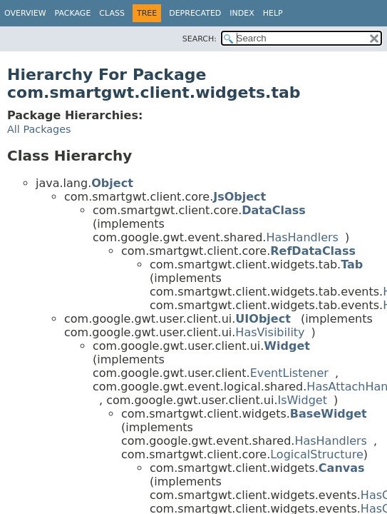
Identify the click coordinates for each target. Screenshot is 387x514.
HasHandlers (302, 237)
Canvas (342, 468)
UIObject (262, 319)
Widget (287, 346)
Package (73, 13)
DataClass (274, 210)
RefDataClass (313, 251)
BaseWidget (328, 413)
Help (273, 13)
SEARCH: (199, 39)
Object (112, 183)
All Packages (39, 129)
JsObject (239, 196)
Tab (352, 264)
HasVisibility (269, 332)
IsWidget (302, 400)
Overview (25, 13)
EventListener (289, 373)
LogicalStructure (316, 454)
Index (241, 13)
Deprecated (195, 13)
